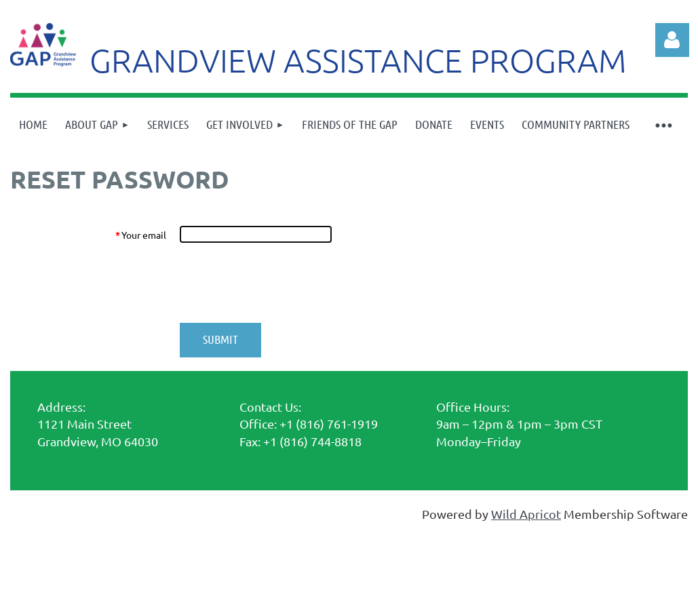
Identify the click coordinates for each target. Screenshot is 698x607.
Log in (672, 40)
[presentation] (283, 282)
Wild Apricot (526, 514)
